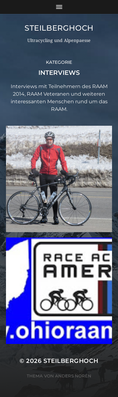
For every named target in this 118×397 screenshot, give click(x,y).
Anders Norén (73, 375)
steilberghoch (59, 28)
